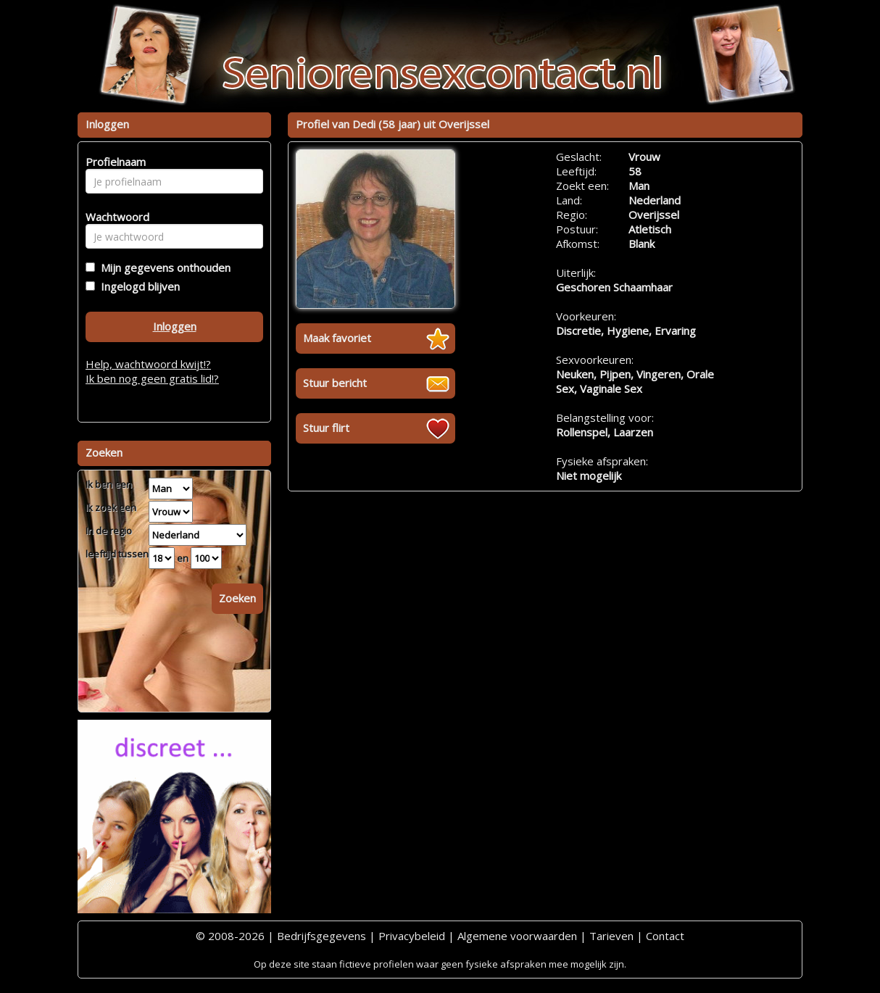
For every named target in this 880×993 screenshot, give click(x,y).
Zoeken (237, 598)
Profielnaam (113, 161)
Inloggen (174, 326)
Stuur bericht (335, 382)
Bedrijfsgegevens (321, 935)
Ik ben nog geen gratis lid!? (152, 378)
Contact (665, 935)
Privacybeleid (411, 935)
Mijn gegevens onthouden (163, 267)
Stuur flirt (326, 427)
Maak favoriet (337, 338)
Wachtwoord (113, 216)
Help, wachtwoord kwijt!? (148, 364)
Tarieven (611, 935)
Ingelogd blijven (137, 286)
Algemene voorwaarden (517, 935)
